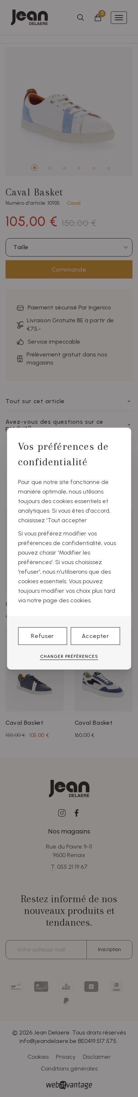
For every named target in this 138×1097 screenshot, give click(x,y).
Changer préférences (69, 656)
